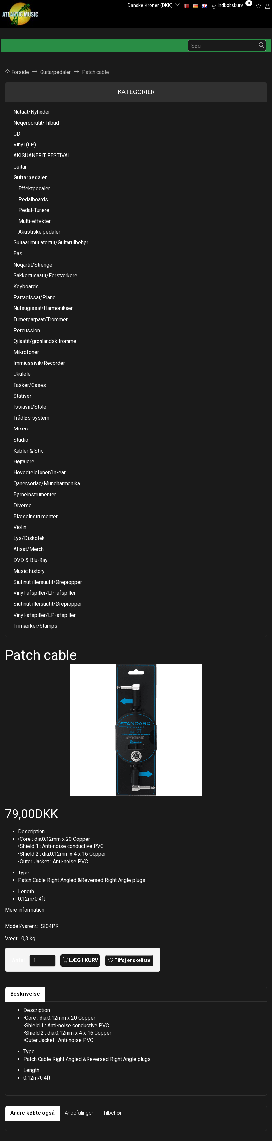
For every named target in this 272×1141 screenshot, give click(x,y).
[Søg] (261, 45)
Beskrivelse (25, 994)
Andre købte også (32, 1113)
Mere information (24, 910)
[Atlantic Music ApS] (20, 12)
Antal (19, 960)
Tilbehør (112, 1113)
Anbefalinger (79, 1113)
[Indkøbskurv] (231, 5)
